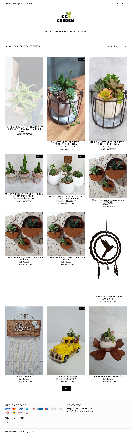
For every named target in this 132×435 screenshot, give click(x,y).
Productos (63, 31)
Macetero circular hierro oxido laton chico (66, 258)
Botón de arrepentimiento (80, 411)
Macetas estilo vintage (65, 376)
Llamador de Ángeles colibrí (108, 296)
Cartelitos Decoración (24, 376)
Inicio (48, 31)
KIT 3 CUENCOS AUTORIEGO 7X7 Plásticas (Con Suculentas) (66, 197)
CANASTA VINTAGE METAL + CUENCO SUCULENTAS (66, 143)
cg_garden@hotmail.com (80, 409)
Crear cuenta (11, 3)
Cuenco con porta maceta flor (108, 376)
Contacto (80, 31)
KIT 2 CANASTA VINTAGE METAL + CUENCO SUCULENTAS (108, 143)
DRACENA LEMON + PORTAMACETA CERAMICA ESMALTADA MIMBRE (24, 128)
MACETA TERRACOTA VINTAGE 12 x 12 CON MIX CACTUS (24, 195)
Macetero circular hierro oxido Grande (108, 201)
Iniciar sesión (25, 3)
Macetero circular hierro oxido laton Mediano (24, 258)
